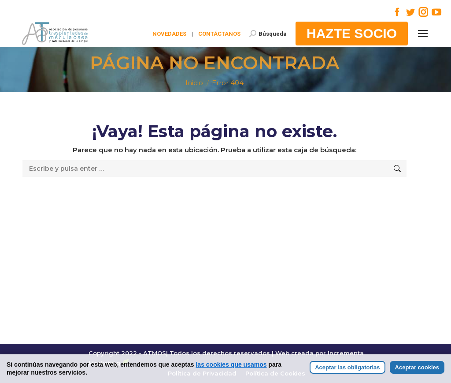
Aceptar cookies (417, 375)
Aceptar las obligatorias (347, 375)
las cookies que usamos (231, 372)
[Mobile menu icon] (423, 33)
